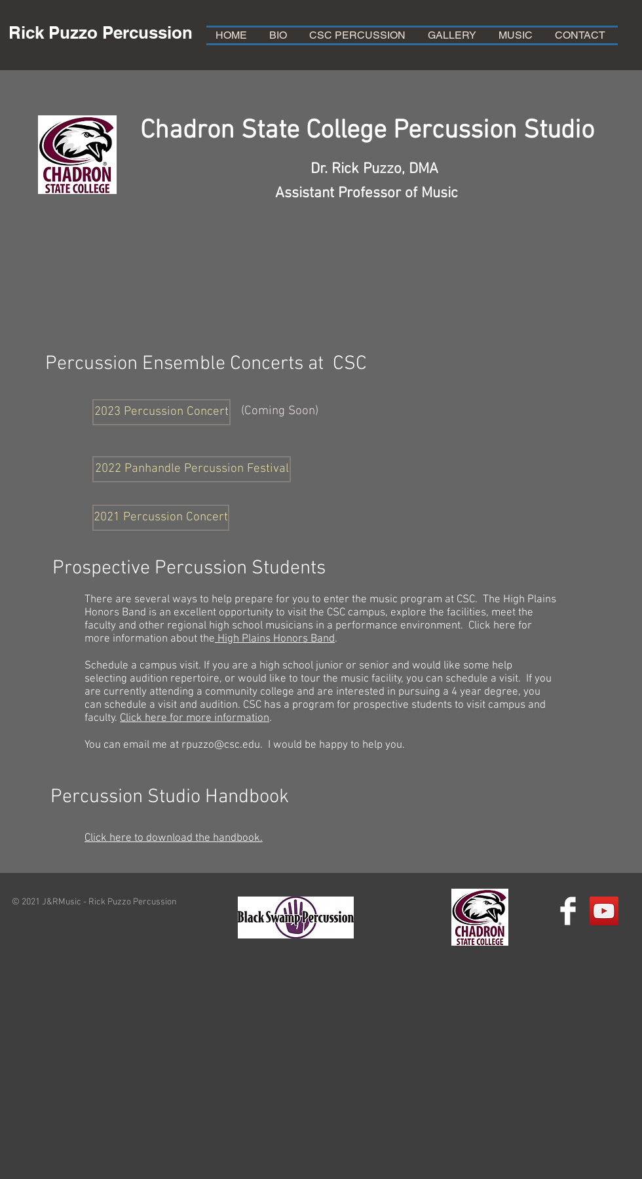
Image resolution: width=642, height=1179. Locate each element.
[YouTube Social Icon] (604, 911)
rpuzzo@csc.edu (220, 745)
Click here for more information (194, 718)
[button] (161, 412)
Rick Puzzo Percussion (101, 32)
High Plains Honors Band (275, 639)
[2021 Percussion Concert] (160, 518)
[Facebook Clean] (568, 911)
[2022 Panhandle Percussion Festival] (191, 469)
